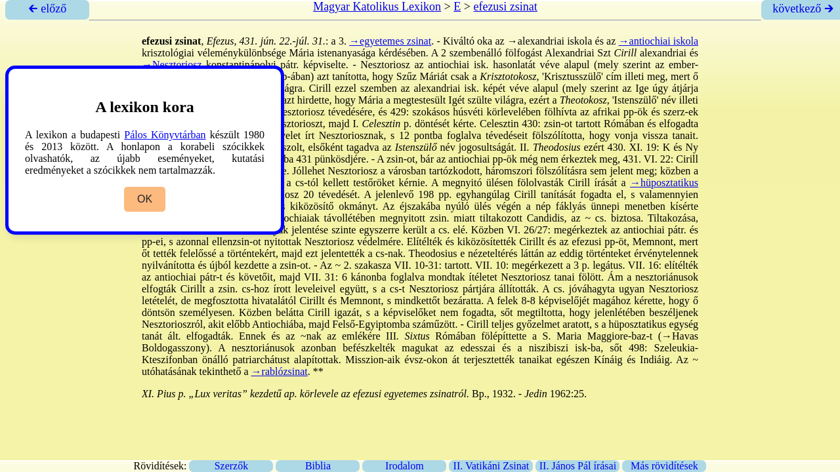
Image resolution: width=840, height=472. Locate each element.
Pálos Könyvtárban (164, 134)
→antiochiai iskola (659, 41)
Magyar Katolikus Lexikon (377, 6)
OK (144, 199)
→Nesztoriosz (172, 64)
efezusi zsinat (505, 6)
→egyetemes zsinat (390, 41)
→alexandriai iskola (550, 41)
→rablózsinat (279, 371)
